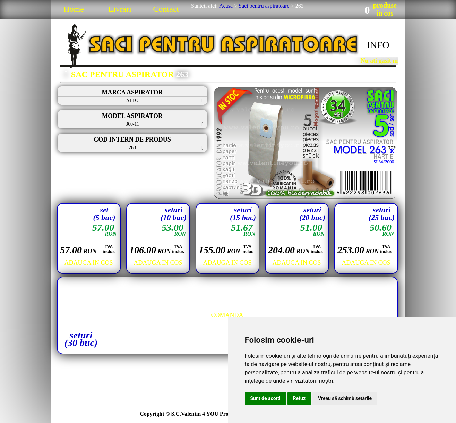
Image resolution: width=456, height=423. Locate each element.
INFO (378, 45)
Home (73, 9)
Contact (166, 9)
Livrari (119, 9)
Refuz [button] (299, 398)
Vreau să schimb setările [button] (345, 398)
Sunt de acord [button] (265, 398)
